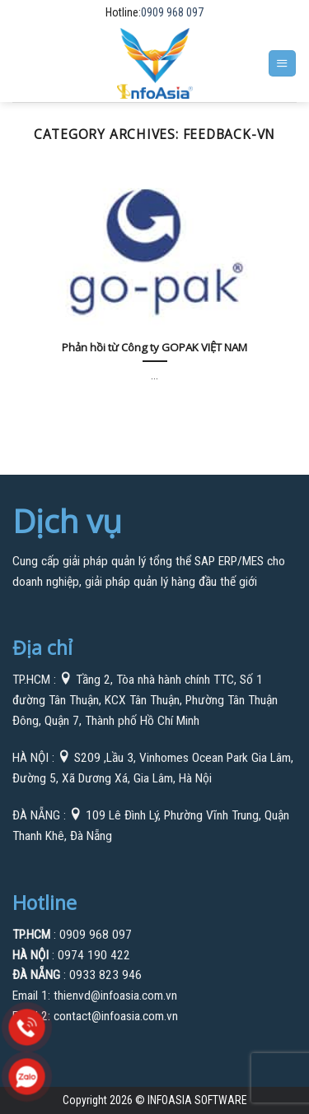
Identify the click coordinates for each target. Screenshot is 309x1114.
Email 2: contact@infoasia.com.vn (95, 1016)
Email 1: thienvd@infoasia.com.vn (94, 995)
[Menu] (282, 63)
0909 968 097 (172, 12)
